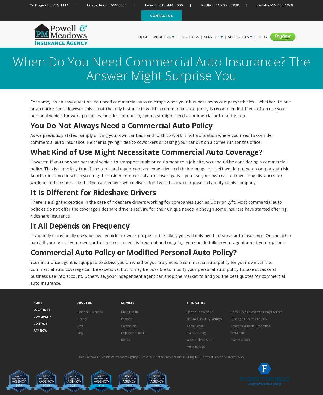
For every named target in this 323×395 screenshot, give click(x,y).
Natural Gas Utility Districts (204, 319)
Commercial (129, 326)
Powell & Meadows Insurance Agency (113, 357)
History (82, 319)
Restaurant (238, 333)
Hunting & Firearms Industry (249, 319)
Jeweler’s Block (240, 340)
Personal (127, 319)
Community (43, 317)
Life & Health (129, 312)
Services (213, 36)
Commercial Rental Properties (250, 326)
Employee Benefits (133, 333)
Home (143, 36)
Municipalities (196, 347)
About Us (164, 36)
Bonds (125, 340)
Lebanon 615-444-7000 (164, 5)
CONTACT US (161, 15)
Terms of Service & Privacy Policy (222, 357)
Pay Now (280, 36)
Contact (40, 324)
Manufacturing (196, 333)
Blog (262, 36)
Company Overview (90, 312)
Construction (195, 326)
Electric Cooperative (200, 312)
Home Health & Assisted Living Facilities (256, 312)
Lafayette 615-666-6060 (107, 5)
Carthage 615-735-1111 (49, 5)
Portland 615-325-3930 (220, 5)
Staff (80, 326)
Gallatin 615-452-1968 (275, 5)
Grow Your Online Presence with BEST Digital (169, 357)
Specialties (239, 36)
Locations (189, 36)
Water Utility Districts (200, 340)
